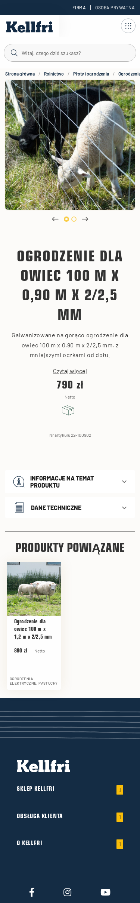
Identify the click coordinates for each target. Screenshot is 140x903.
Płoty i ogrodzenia (91, 73)
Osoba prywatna (115, 7)
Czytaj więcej (70, 371)
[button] (70, 481)
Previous (55, 219)
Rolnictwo (54, 73)
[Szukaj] (70, 52)
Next (85, 219)
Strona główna (20, 73)
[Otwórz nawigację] (128, 25)
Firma (79, 7)
